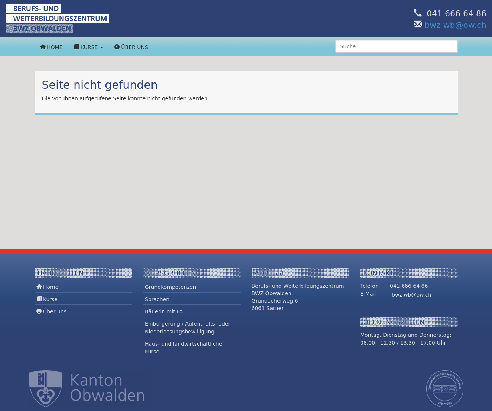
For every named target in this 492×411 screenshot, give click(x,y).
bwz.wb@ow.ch (455, 25)
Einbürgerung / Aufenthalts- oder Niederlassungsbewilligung (187, 328)
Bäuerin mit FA (164, 311)
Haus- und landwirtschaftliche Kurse (183, 348)
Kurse (88, 47)
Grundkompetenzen (170, 287)
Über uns (131, 47)
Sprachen (157, 299)
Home (51, 47)
